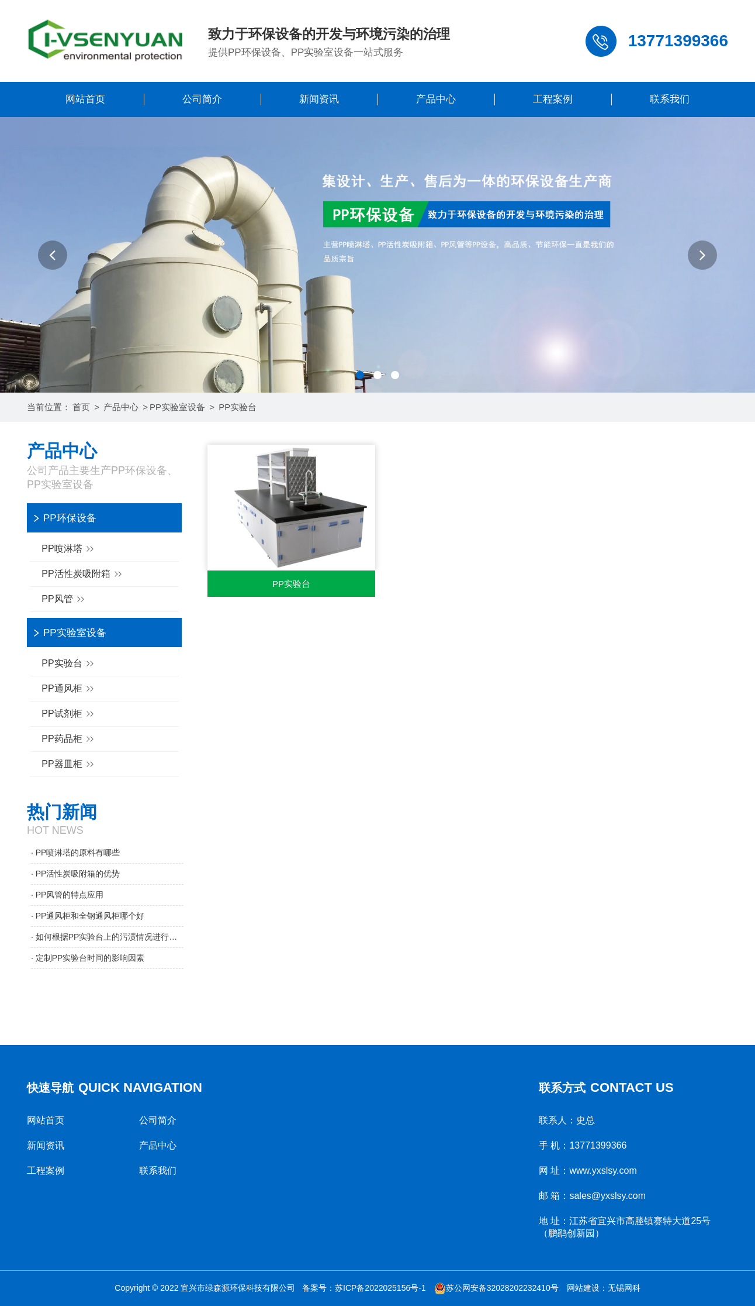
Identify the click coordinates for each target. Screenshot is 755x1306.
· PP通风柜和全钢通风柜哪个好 (87, 915)
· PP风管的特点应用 (67, 894)
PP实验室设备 (177, 407)
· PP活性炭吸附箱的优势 (75, 873)
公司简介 (202, 99)
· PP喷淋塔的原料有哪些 (75, 852)
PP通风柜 (68, 689)
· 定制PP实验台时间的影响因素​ (87, 958)
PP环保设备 (69, 518)
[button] (52, 255)
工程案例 (553, 99)
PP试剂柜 (68, 714)
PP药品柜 (68, 739)
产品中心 (436, 99)
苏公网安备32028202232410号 (496, 1288)
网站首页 (85, 99)
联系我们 (670, 99)
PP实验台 (238, 407)
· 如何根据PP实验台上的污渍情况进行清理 (107, 936)
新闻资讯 (319, 99)
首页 (81, 407)
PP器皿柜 (68, 764)
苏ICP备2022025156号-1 (380, 1288)
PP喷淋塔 (68, 549)
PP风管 (64, 599)
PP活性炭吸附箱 (82, 574)
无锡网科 (624, 1288)
